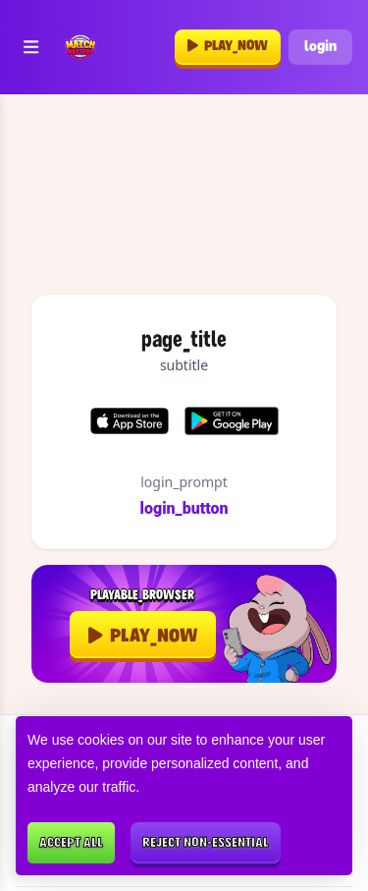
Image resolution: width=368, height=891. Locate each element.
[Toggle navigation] (31, 47)
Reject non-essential (205, 843)
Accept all (71, 843)
